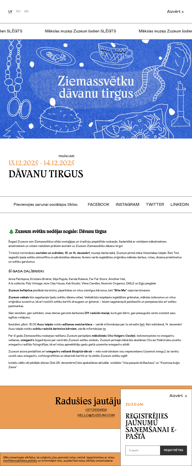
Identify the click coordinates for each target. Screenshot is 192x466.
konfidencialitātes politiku (20, 460)
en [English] (26, 11)
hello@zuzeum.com (96, 415)
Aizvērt (175, 12)
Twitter (152, 205)
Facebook (96, 205)
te (104, 328)
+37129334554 (96, 410)
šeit (142, 324)
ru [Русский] (18, 11)
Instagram (125, 205)
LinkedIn (177, 205)
